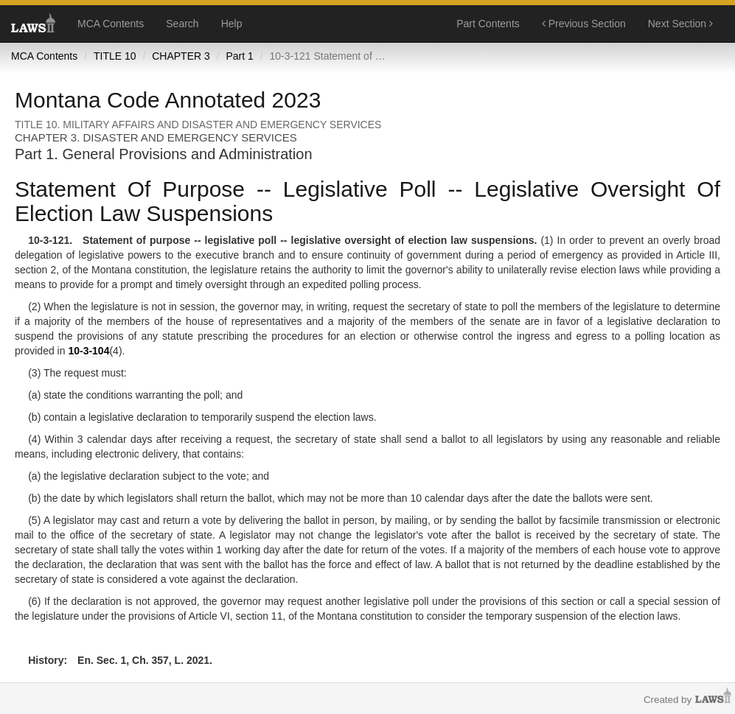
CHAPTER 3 (181, 56)
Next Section (680, 23)
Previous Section (584, 23)
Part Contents (488, 23)
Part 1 (239, 56)
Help (232, 23)
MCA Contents (110, 23)
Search (182, 23)
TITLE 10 (115, 56)
